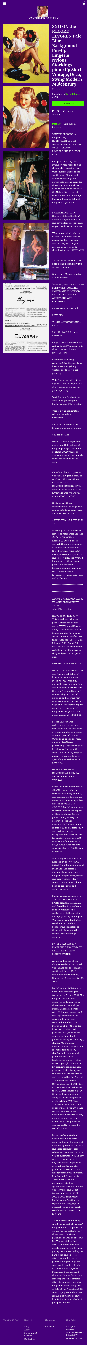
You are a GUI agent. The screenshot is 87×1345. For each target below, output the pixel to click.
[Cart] (83, 4)
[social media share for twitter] (58, 111)
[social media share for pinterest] (64, 111)
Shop (26, 1326)
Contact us (29, 1339)
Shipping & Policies (63, 125)
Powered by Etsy (74, 1338)
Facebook (49, 1326)
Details (56, 124)
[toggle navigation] (4, 3)
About (27, 1330)
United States (72, 94)
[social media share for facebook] (53, 111)
